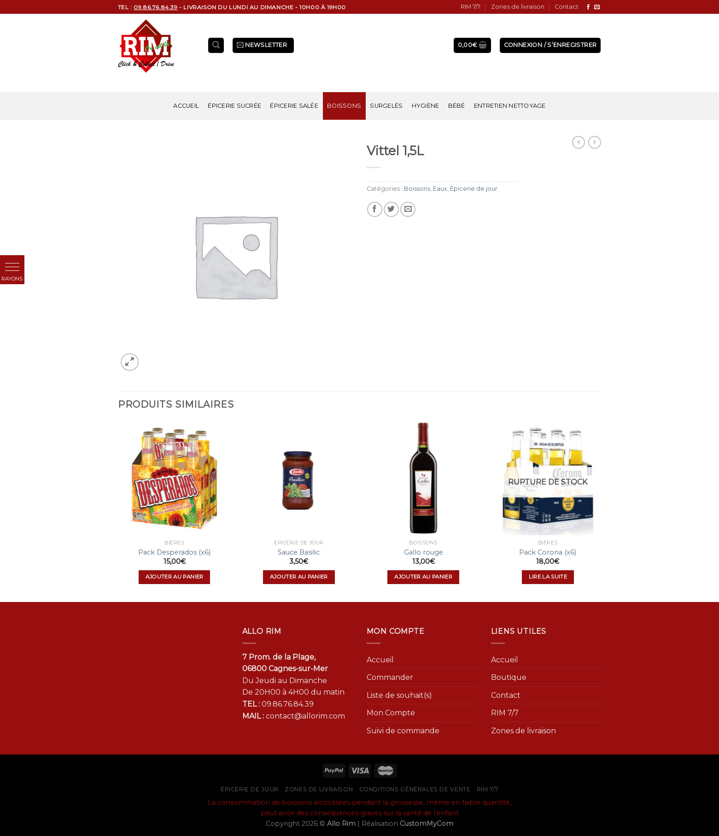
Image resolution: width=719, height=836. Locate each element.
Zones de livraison (517, 6)
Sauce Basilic (299, 552)
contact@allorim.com (305, 716)
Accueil (186, 105)
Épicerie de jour (473, 188)
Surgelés (386, 105)
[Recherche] (216, 45)
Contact (567, 6)
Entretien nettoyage (510, 105)
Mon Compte (391, 712)
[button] (12, 267)
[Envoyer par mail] (407, 209)
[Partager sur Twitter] (391, 209)
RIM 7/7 (470, 6)
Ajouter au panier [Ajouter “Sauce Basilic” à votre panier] (299, 576)
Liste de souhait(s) (399, 695)
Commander (390, 677)
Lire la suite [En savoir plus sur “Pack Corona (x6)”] (548, 576)
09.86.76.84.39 (288, 704)
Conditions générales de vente (415, 789)
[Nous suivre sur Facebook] (588, 7)
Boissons (344, 105)
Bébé (456, 105)
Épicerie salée (294, 105)
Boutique (508, 677)
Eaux (440, 188)
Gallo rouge (423, 552)
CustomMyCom (426, 823)
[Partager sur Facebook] (374, 209)
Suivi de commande (403, 730)
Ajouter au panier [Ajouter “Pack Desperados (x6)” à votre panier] (175, 576)
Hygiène (425, 105)
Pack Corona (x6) (547, 552)
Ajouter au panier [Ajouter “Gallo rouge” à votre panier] (423, 576)
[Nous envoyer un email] (597, 7)
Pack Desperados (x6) (174, 552)
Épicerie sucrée (234, 105)
